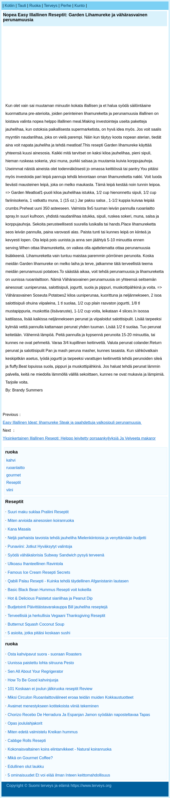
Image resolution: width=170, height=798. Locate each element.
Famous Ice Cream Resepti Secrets (39, 572)
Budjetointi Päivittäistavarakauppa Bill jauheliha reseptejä (58, 607)
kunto (80, 5)
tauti (22, 5)
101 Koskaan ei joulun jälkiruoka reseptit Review (50, 689)
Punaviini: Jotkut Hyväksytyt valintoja (40, 546)
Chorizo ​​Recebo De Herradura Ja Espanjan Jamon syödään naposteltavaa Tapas (79, 715)
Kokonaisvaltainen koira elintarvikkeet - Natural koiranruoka (60, 749)
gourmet (13, 475)
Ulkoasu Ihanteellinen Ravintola (35, 564)
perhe (66, 5)
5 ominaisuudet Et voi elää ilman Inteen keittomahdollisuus (59, 775)
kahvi (10, 460)
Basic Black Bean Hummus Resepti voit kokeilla (49, 590)
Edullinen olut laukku (26, 766)
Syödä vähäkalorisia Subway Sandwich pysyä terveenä (56, 555)
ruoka (35, 5)
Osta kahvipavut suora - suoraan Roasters (45, 654)
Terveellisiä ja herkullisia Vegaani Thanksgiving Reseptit (56, 616)
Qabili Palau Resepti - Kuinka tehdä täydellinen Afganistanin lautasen (68, 581)
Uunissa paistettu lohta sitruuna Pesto (41, 663)
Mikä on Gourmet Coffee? (30, 758)
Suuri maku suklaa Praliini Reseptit (38, 512)
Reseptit (13, 482)
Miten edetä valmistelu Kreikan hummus (43, 732)
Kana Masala (19, 529)
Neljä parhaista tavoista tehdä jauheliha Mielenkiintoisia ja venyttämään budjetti (77, 538)
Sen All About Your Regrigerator (35, 671)
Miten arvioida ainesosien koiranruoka (41, 520)
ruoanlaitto (15, 468)
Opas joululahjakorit (25, 723)
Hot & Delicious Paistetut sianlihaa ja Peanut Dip (50, 598)
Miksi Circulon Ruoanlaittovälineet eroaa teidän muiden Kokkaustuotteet (70, 697)
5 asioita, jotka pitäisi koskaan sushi (39, 633)
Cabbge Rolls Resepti (27, 740)
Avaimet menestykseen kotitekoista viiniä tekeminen (53, 706)
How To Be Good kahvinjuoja (33, 680)
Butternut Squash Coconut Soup (36, 624)
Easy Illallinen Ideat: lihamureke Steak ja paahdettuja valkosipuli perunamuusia (72, 422)
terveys (50, 5)
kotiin (10, 5)
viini (9, 490)
